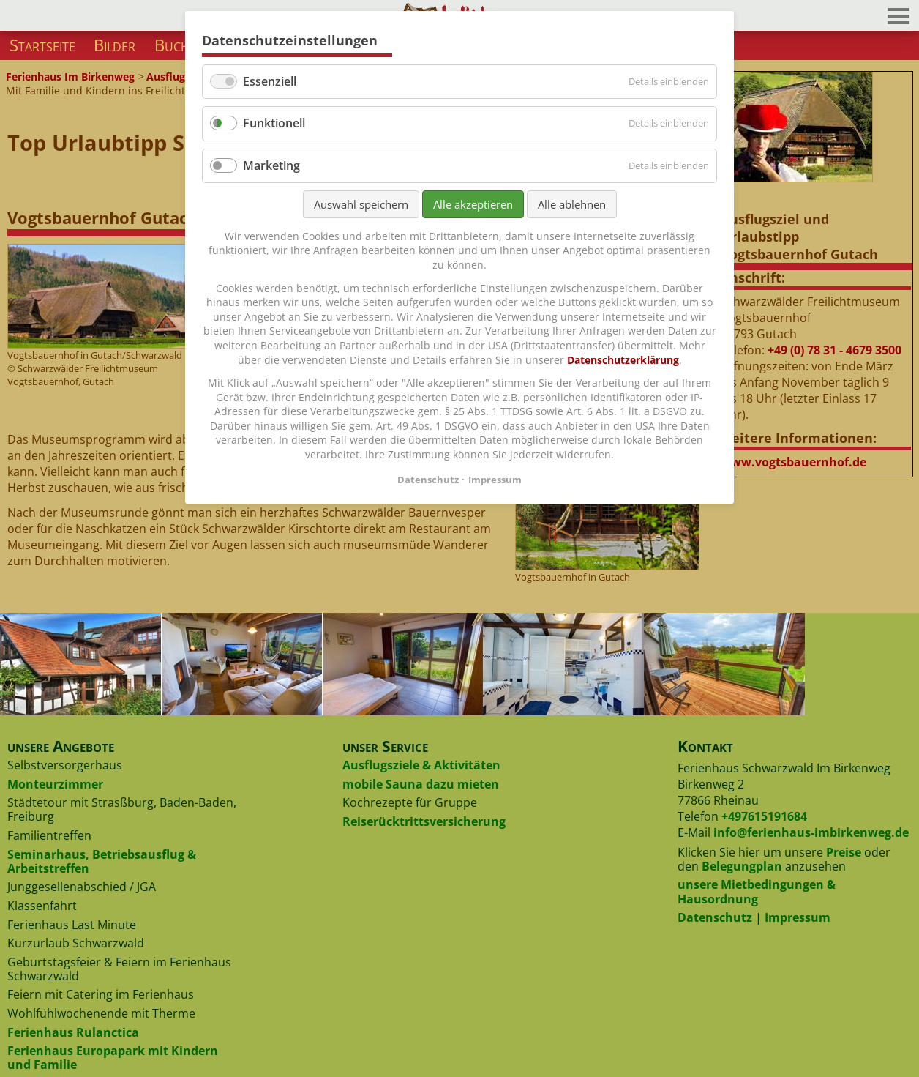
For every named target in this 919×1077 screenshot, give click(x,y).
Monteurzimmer (55, 784)
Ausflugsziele (179, 76)
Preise (843, 852)
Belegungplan (742, 866)
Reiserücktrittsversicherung (424, 821)
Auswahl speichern (361, 204)
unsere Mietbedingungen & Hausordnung (757, 891)
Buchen (179, 45)
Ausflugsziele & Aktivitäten (421, 765)
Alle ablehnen (572, 204)
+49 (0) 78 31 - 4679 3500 (834, 350)
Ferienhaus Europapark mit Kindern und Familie (112, 1058)
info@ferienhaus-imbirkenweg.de (811, 832)
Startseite (42, 45)
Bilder (114, 45)
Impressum (797, 917)
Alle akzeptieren (473, 204)
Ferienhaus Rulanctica (73, 1032)
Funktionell (274, 123)
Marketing (271, 165)
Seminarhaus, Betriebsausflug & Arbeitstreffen (101, 861)
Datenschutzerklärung (623, 360)
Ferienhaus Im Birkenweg (70, 76)
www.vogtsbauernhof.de (793, 462)
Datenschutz (715, 917)
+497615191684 (764, 816)
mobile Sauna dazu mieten (420, 784)
